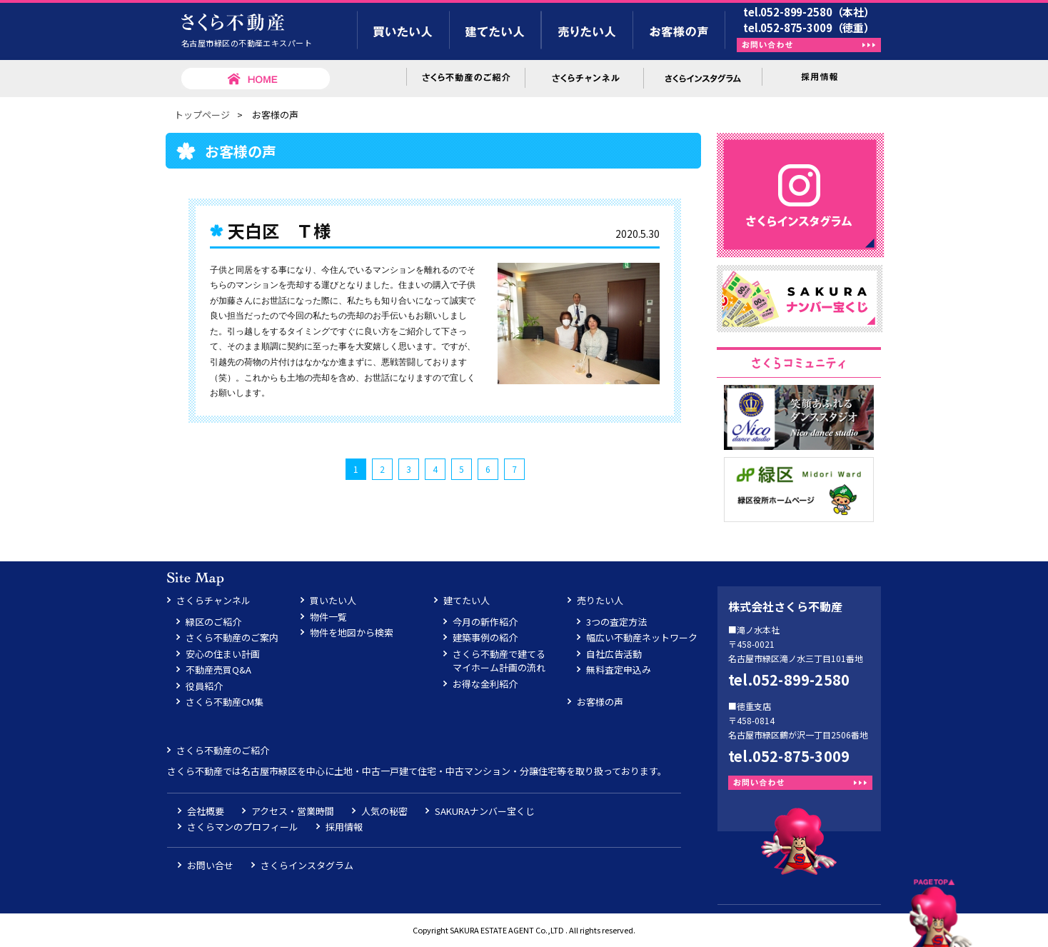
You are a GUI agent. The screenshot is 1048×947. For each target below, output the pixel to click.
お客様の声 (600, 701)
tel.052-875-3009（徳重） (809, 27)
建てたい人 (466, 600)
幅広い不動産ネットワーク (641, 637)
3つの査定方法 (616, 621)
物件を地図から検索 (351, 632)
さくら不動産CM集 (224, 701)
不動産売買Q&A (218, 669)
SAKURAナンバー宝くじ (485, 811)
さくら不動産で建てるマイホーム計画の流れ (499, 661)
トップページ (202, 114)
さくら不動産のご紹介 (222, 750)
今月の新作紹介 (485, 621)
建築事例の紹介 (485, 637)
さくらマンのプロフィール (242, 826)
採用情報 (344, 826)
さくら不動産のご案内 (232, 637)
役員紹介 (204, 686)
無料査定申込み (618, 669)
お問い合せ (210, 865)
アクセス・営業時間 (292, 811)
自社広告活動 (614, 654)
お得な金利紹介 (485, 684)
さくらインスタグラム (307, 865)
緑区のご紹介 (213, 621)
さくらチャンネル (213, 600)
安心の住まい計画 (223, 654)
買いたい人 (333, 600)
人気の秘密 (384, 811)
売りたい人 (600, 600)
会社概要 (205, 811)
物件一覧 (328, 616)
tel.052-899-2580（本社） (809, 11)
